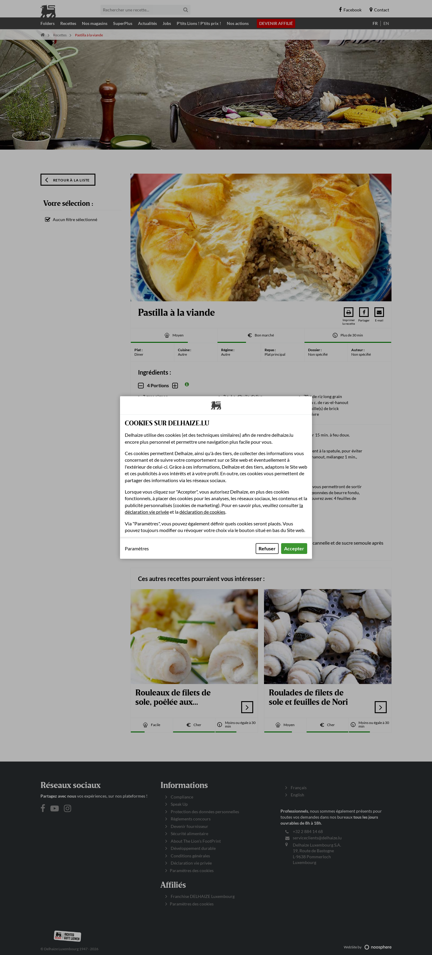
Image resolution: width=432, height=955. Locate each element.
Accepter (294, 548)
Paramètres (137, 548)
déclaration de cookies (202, 512)
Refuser (267, 548)
